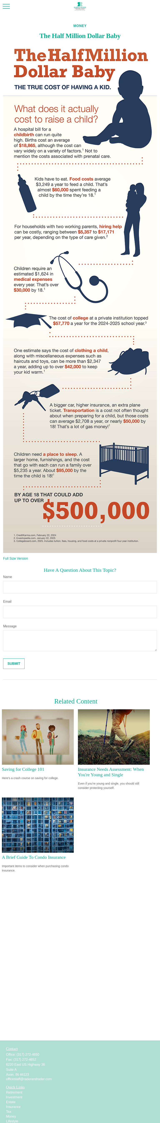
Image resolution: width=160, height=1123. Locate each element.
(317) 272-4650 (27, 1054)
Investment (14, 1097)
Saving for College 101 (23, 769)
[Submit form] (14, 663)
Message (10, 626)
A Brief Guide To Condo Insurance (34, 857)
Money (11, 1116)
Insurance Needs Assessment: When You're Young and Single (111, 772)
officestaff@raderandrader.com (29, 1079)
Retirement (14, 1092)
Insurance (13, 1107)
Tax (8, 1111)
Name (7, 577)
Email (7, 601)
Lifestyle (12, 1121)
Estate (10, 1102)
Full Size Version (15, 558)
